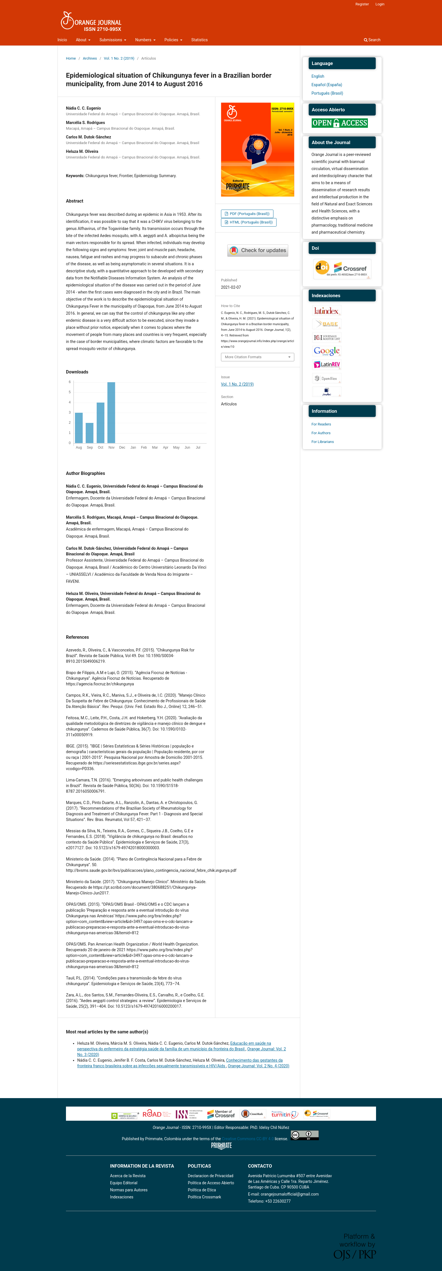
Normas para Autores (129, 1190)
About (81, 40)
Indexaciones (122, 1197)
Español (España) (326, 84)
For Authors (321, 433)
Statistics (199, 40)
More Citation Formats (243, 357)
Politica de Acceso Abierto (211, 1183)
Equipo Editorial (124, 1183)
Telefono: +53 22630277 (269, 1201)
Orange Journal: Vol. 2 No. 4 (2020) (258, 1066)
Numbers (144, 40)
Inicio (62, 40)
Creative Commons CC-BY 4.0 (248, 1139)
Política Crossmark (204, 1197)
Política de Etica (202, 1190)
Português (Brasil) (327, 93)
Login (379, 4)
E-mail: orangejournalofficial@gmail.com (283, 1194)
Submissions (111, 40)
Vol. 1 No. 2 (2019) (119, 58)
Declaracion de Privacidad (210, 1176)
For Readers (321, 424)
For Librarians (322, 442)
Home (71, 58)
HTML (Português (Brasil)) (251, 222)
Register (362, 4)
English (317, 76)
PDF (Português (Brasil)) (249, 214)
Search (372, 40)
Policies (171, 40)
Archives (90, 58)
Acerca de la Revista (128, 1176)
